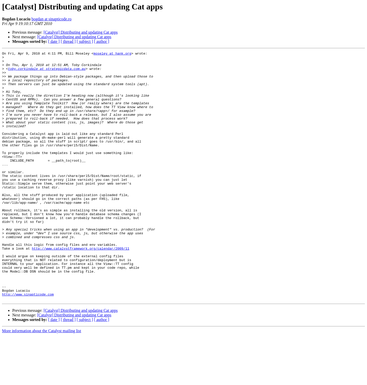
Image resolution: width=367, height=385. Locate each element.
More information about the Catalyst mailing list (41, 380)
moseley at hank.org (112, 54)
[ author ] (101, 41)
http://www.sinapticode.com (28, 343)
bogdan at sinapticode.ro (52, 19)
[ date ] (54, 41)
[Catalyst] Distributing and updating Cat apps (81, 32)
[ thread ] (68, 41)
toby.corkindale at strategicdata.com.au (46, 72)
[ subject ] (85, 41)
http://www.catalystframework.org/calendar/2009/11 (80, 288)
